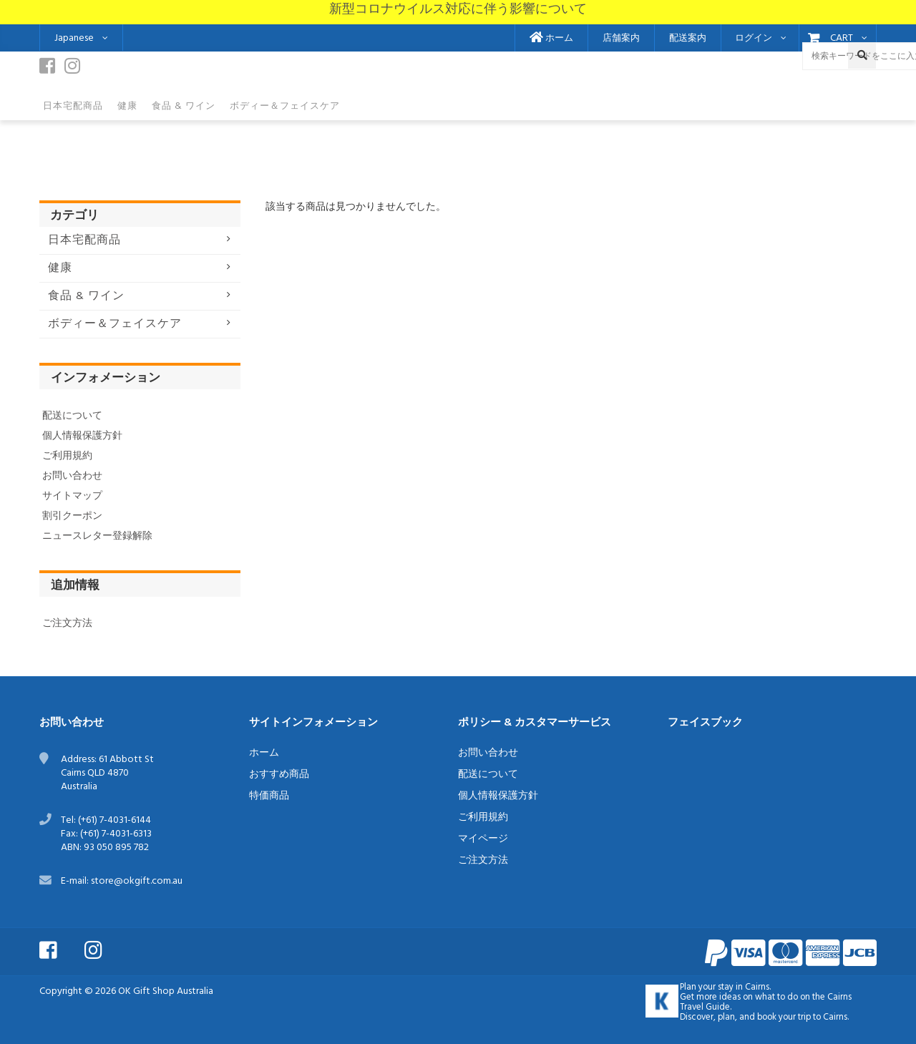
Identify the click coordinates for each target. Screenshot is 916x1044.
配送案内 (687, 38)
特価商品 (269, 796)
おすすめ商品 (279, 774)
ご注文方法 (67, 623)
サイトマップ (72, 496)
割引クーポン (72, 516)
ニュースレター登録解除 (97, 536)
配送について (72, 416)
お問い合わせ (72, 476)
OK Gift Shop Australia (165, 991)
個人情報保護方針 (82, 436)
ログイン (753, 38)
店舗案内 (621, 38)
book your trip (784, 1017)
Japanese (74, 38)
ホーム (551, 38)
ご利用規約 (67, 456)
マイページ (483, 839)
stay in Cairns (743, 987)
